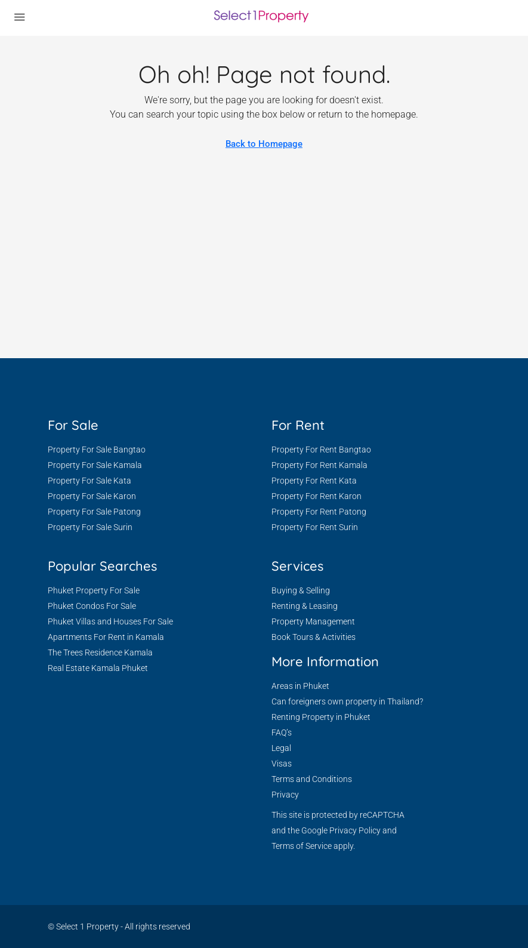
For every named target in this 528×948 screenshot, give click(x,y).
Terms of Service (301, 846)
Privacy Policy (355, 830)
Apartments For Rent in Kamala (106, 637)
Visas (281, 763)
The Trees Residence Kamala (100, 652)
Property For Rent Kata (314, 480)
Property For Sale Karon (92, 496)
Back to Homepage (264, 143)
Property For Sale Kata (89, 480)
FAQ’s (281, 732)
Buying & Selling (300, 590)
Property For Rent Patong (318, 511)
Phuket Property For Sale (94, 590)
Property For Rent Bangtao (321, 449)
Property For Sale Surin (90, 527)
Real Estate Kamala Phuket (98, 668)
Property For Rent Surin (314, 527)
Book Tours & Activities (313, 637)
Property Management (313, 621)
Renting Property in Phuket (320, 717)
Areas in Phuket (300, 686)
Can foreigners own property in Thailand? (347, 701)
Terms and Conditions (311, 779)
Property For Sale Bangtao (97, 449)
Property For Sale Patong (94, 511)
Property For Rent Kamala (319, 465)
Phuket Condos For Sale (92, 606)
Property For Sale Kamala (95, 465)
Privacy (285, 794)
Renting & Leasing (304, 606)
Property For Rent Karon (316, 496)
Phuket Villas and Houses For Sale (110, 621)
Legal (281, 748)
